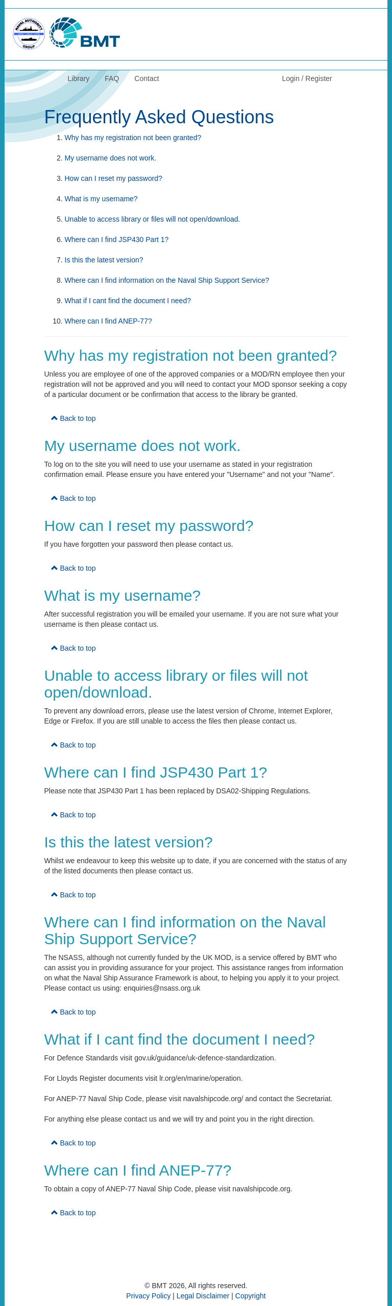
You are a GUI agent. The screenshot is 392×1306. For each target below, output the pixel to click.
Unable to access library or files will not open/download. (152, 219)
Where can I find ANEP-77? (108, 321)
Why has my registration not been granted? (133, 138)
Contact (146, 78)
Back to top (73, 418)
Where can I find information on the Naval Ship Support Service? (167, 280)
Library (79, 78)
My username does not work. (111, 158)
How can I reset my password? (113, 178)
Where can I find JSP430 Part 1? (117, 239)
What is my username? (101, 199)
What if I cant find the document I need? (128, 301)
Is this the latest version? (104, 260)
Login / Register (307, 78)
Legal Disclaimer (203, 1296)
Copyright (250, 1296)
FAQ (112, 78)
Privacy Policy (148, 1296)
